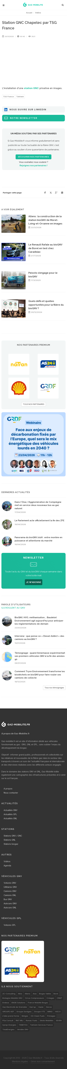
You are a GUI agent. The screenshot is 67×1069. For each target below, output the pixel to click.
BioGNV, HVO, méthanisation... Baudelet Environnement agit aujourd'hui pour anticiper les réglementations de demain (39, 620)
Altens (27, 993)
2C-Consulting (8, 993)
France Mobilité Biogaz (38, 1002)
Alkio (20, 993)
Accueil (29, 13)
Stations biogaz (11, 844)
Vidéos (38, 13)
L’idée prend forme (10, 1016)
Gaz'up (32, 1007)
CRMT (59, 998)
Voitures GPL (10, 925)
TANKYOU (23, 1025)
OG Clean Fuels (38, 1016)
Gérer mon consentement (43, 1061)
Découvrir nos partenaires (33, 157)
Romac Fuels (31, 1020)
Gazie (40, 1007)
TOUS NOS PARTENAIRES (33, 404)
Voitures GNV (10, 883)
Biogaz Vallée (45, 993)
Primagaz (51, 1016)
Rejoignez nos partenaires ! (33, 165)
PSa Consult (7, 1020)
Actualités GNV (10, 810)
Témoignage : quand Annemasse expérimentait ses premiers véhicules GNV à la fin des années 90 (40, 656)
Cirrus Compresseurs (34, 998)
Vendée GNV (22, 1029)
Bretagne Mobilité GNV (12, 998)
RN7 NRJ (19, 1020)
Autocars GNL (10, 907)
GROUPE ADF (8, 1011)
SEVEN (59, 1020)
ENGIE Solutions (18, 1002)
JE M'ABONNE (33, 582)
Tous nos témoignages (54, 688)
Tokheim (20, 96)
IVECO (58, 1011)
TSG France (8, 96)
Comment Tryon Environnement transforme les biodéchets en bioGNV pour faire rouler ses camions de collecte (40, 674)
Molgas (25, 1016)
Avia (34, 993)
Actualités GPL (10, 814)
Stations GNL (9, 840)
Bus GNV (8, 899)
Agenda (7, 865)
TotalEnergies (8, 1029)
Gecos (49, 1007)
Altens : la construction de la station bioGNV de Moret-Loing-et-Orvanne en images (45, 220)
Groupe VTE (39, 1011)
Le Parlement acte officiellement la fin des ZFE (39, 520)
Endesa (5, 1002)
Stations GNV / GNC (13, 836)
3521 (31, 36)
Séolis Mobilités (46, 1020)
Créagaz (50, 998)
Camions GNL (10, 895)
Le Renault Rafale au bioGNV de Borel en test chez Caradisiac (45, 248)
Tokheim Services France (41, 1025)
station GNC (31, 88)
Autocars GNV (10, 903)
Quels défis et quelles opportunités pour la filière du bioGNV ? (46, 305)
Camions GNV (10, 891)
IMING (50, 1011)
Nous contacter (11, 792)
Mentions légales (20, 1061)
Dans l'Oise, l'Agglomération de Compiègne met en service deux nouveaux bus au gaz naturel (38, 505)
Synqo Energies (9, 1025)
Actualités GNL (10, 818)
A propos (8, 788)
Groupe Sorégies (24, 1011)
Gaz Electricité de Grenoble (14, 1007)
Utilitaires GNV (10, 887)
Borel (56, 993)
